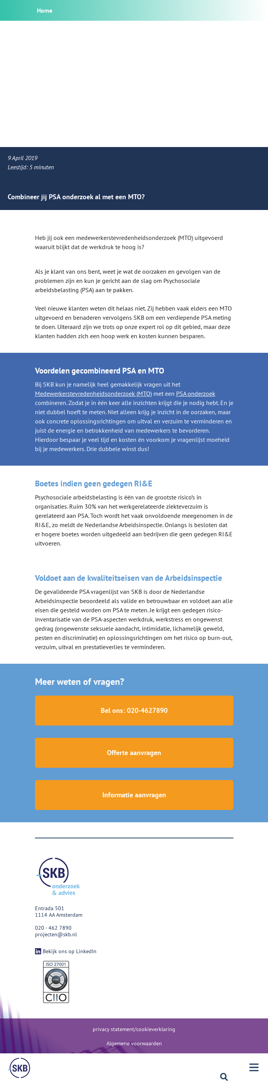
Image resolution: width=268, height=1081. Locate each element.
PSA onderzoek (195, 393)
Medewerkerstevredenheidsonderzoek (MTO (92, 393)
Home (44, 10)
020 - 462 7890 (53, 927)
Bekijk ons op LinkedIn (66, 951)
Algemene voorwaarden (134, 1043)
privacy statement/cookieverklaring (134, 1029)
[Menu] (19, 1067)
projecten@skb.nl (56, 934)
